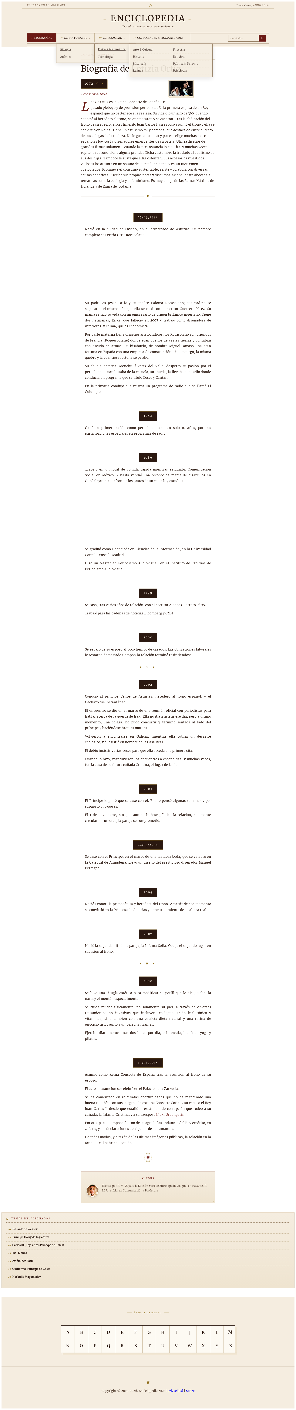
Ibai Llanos (19, 1253)
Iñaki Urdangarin (170, 1115)
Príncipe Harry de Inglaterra (30, 1237)
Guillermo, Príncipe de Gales (31, 1269)
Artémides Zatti (22, 1261)
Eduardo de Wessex (24, 1229)
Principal (88, 54)
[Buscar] (262, 38)
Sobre (190, 1391)
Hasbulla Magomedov (26, 1277)
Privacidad (175, 1391)
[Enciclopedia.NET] (148, 18)
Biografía (107, 54)
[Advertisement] (148, 269)
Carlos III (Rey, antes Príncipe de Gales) (38, 1245)
